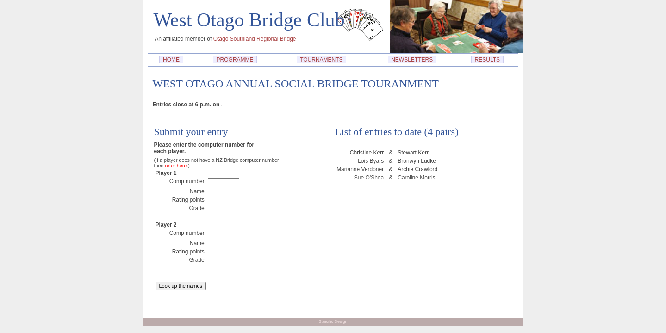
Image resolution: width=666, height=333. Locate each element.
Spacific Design (332, 321)
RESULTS (487, 59)
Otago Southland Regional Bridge (254, 39)
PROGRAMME (234, 59)
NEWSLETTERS (412, 59)
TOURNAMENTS (321, 59)
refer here (176, 165)
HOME (171, 59)
